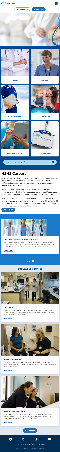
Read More (30, 431)
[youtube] (49, 439)
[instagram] (23, 439)
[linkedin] (36, 439)
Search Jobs (38, 9)
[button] (27, 261)
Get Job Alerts (22, 9)
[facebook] (10, 439)
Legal (17, 444)
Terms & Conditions (38, 444)
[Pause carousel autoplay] (33, 261)
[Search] (53, 162)
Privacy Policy (25, 444)
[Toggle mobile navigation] (56, 4)
